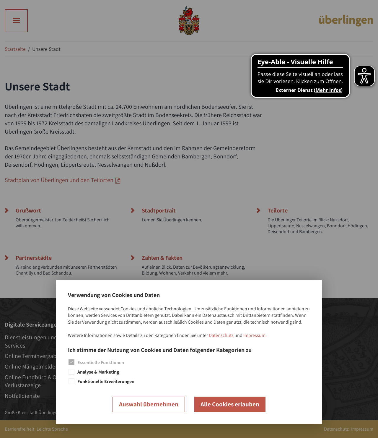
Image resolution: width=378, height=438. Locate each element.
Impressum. (255, 335)
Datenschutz (221, 335)
